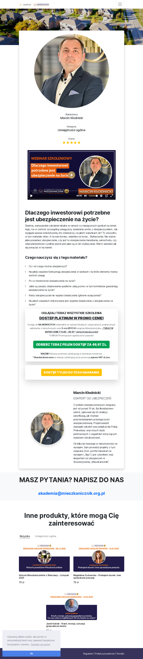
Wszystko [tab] (25, 536)
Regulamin (88, 653)
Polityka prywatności (105, 653)
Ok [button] (31, 653)
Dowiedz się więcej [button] (40, 644)
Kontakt (120, 653)
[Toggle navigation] (120, 4)
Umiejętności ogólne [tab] (45, 536)
